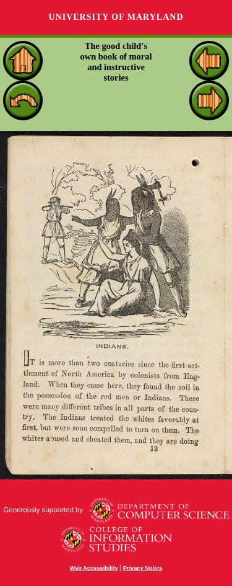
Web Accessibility (94, 568)
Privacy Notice (143, 568)
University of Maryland (115, 17)
